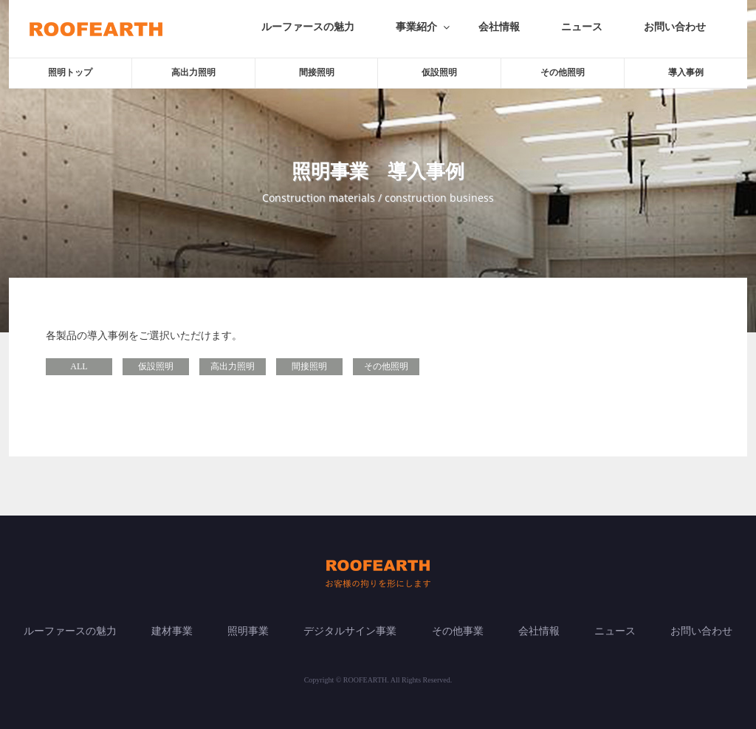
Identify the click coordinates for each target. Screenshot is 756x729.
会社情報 (499, 26)
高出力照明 (193, 72)
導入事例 (686, 72)
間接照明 (316, 72)
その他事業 (458, 631)
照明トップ (70, 72)
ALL (78, 366)
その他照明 (562, 72)
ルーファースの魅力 (307, 26)
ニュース (581, 26)
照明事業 (248, 631)
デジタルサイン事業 (349, 631)
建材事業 (172, 631)
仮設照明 (439, 72)
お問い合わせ (675, 26)
